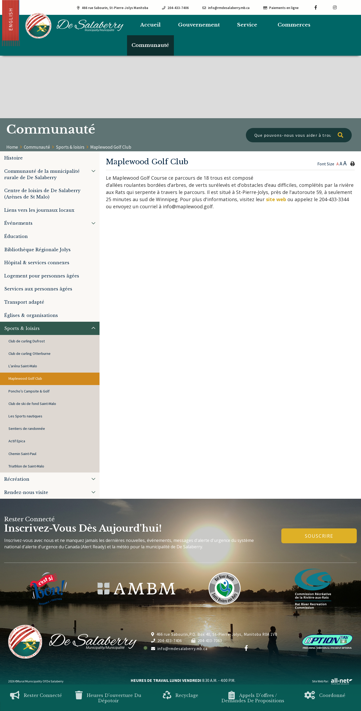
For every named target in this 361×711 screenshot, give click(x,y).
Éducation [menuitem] (16, 236)
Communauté (37, 147)
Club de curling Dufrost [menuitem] (26, 341)
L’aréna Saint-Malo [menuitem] (22, 366)
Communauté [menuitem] (150, 45)
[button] (93, 171)
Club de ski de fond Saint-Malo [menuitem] (32, 403)
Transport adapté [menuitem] (24, 302)
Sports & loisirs (70, 147)
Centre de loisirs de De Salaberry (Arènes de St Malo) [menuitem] (42, 194)
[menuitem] (150, 25)
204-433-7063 (206, 640)
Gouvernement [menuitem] (199, 25)
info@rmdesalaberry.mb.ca (179, 648)
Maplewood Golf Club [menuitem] (25, 378)
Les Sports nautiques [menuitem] (25, 416)
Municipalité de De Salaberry (74, 25)
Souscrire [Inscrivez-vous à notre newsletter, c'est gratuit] (319, 536)
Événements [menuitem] (18, 223)
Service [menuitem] (247, 25)
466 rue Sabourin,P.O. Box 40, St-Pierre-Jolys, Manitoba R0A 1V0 (214, 634)
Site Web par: (332, 681)
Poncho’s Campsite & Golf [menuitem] (28, 391)
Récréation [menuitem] (16, 479)
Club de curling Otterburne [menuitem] (29, 353)
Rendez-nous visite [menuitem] (26, 492)
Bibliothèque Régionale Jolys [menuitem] (37, 249)
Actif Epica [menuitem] (16, 441)
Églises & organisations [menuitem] (31, 315)
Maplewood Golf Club (110, 147)
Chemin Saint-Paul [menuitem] (22, 453)
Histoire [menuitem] (13, 158)
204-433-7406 (166, 640)
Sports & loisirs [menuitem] (22, 328)
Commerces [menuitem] (294, 25)
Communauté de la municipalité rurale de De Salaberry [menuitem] (42, 174)
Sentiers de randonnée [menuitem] (26, 428)
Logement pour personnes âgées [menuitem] (41, 276)
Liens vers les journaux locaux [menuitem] (39, 210)
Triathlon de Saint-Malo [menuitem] (26, 466)
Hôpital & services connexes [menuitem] (36, 262)
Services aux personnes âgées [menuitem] (38, 289)
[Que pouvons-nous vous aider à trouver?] (299, 135)
